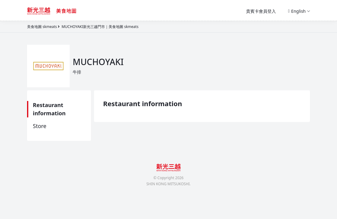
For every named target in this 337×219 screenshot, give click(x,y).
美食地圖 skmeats (42, 26)
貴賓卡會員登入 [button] (261, 11)
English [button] (299, 11)
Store (40, 126)
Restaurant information (49, 109)
